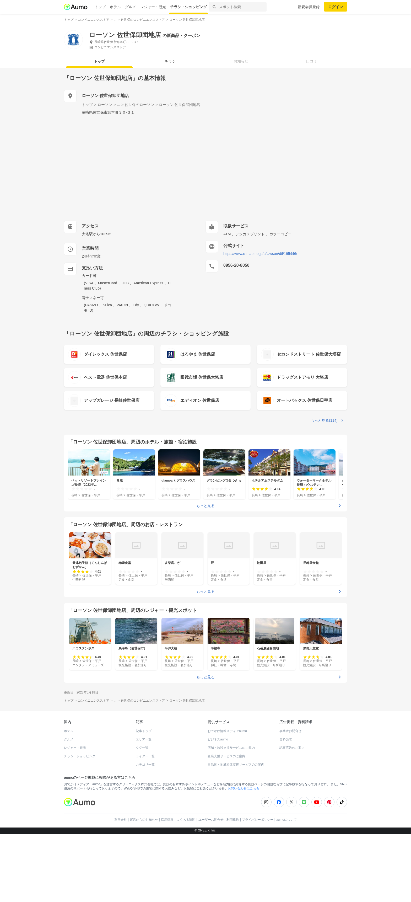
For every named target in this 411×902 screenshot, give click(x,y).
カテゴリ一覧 (145, 764)
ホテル (115, 7)
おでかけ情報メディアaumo (227, 731)
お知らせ (241, 61)
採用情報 (167, 819)
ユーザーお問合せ (211, 819)
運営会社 (120, 819)
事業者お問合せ (290, 731)
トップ (100, 7)
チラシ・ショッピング (188, 7)
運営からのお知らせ (144, 819)
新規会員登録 (309, 7)
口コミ (311, 61)
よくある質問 (185, 819)
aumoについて (286, 819)
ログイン (335, 7)
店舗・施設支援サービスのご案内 (231, 747)
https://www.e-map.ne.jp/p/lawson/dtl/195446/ (260, 254)
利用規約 (232, 819)
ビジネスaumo (218, 739)
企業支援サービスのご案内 (226, 756)
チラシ (170, 61)
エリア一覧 (144, 739)
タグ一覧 (142, 747)
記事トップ (144, 731)
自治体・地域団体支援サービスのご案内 (236, 764)
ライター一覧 (145, 756)
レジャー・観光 (153, 7)
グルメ (130, 7)
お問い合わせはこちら (243, 788)
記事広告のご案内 (292, 747)
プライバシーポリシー (257, 819)
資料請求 (285, 739)
